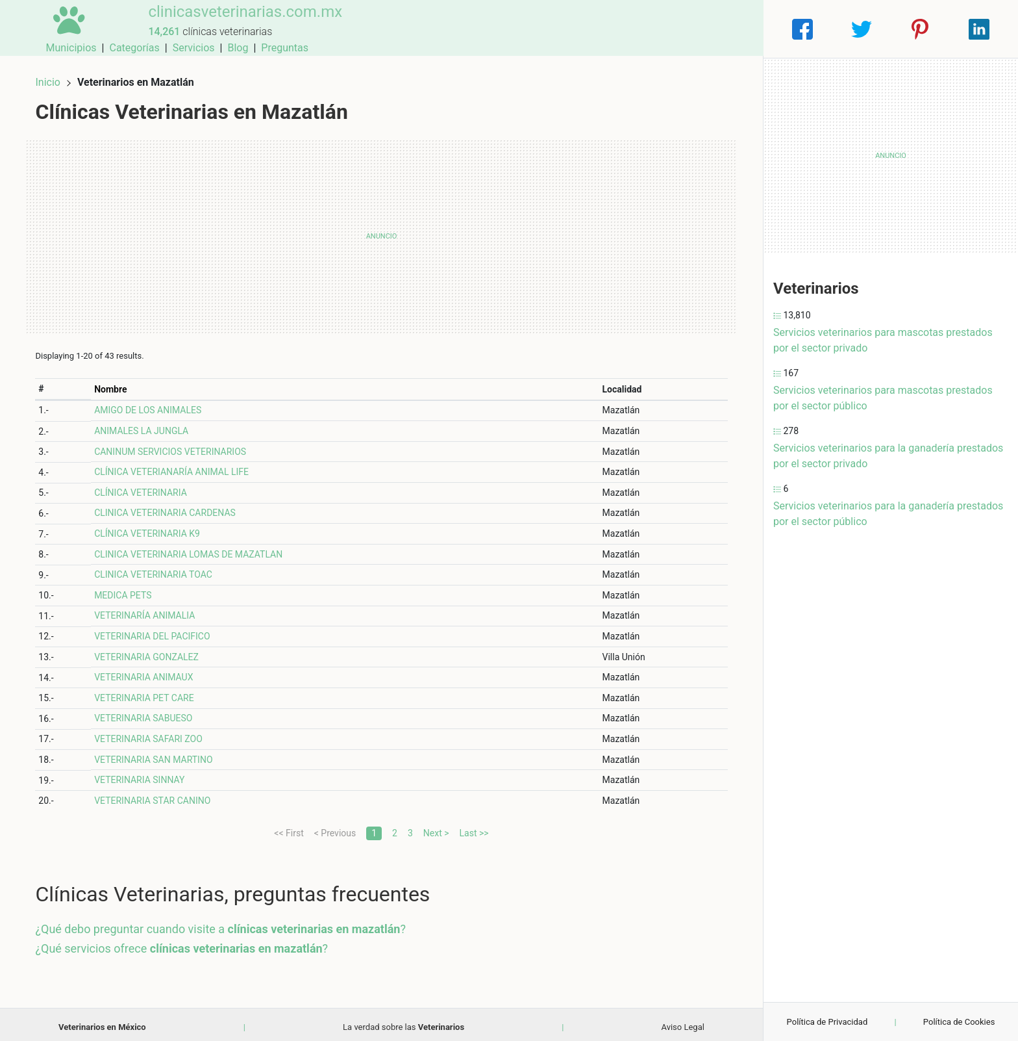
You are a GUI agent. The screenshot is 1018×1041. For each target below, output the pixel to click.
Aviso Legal (683, 1021)
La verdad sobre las (403, 1021)
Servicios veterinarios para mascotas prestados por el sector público (883, 398)
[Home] (64, 28)
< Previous (335, 827)
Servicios (638, 29)
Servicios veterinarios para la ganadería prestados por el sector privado (888, 456)
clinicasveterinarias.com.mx (234, 21)
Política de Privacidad (827, 1022)
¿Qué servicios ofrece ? (187, 942)
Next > (436, 827)
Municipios (516, 29)
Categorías (579, 29)
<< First (288, 827)
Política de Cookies (959, 1022)
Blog (682, 29)
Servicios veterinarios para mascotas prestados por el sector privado (883, 340)
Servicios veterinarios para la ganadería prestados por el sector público (888, 514)
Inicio (53, 76)
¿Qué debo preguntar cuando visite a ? (226, 924)
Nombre (115, 383)
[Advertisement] (381, 231)
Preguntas (729, 29)
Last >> (474, 827)
